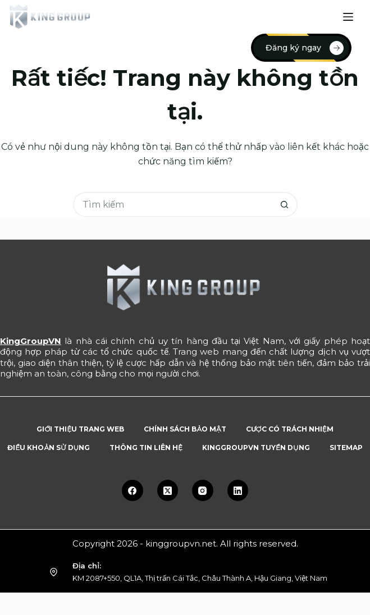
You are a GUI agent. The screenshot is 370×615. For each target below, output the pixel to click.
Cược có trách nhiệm (290, 429)
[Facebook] (132, 490)
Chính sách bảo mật (185, 429)
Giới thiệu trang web (80, 429)
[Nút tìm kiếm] (285, 204)
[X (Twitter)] (168, 490)
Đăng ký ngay (305, 48)
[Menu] (348, 17)
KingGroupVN (30, 341)
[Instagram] (202, 490)
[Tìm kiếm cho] (172, 204)
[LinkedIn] (238, 490)
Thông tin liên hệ (145, 447)
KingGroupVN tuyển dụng (256, 447)
